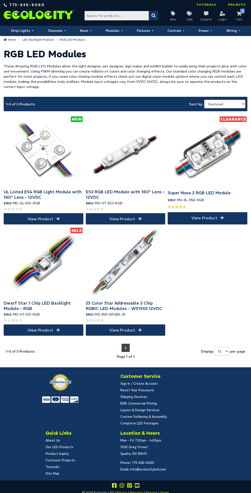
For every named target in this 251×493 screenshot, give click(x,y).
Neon (84, 31)
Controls (174, 31)
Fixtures (143, 31)
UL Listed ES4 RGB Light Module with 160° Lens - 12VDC (43, 194)
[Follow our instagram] (121, 486)
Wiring (231, 31)
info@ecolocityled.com (148, 469)
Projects (237, 4)
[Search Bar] (121, 15)
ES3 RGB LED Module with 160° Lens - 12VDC (125, 194)
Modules (112, 31)
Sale (190, 19)
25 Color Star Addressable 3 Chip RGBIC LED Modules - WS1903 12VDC (124, 305)
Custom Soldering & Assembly (143, 417)
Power (204, 31)
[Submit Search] (153, 15)
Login (223, 19)
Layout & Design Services (140, 410)
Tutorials (206, 4)
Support (206, 19)
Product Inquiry (57, 454)
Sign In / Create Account (139, 384)
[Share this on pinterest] (129, 486)
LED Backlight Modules (38, 39)
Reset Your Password (137, 390)
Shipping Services (133, 397)
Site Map (52, 473)
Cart (239, 19)
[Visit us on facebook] (114, 486)
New (173, 19)
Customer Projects (60, 460)
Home (12, 39)
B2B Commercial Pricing (138, 403)
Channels (55, 31)
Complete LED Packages (139, 423)
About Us (53, 440)
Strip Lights (20, 31)
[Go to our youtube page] (137, 486)
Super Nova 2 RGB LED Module (199, 193)
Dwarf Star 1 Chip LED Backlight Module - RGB (37, 305)
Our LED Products (60, 447)
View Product (40, 218)
